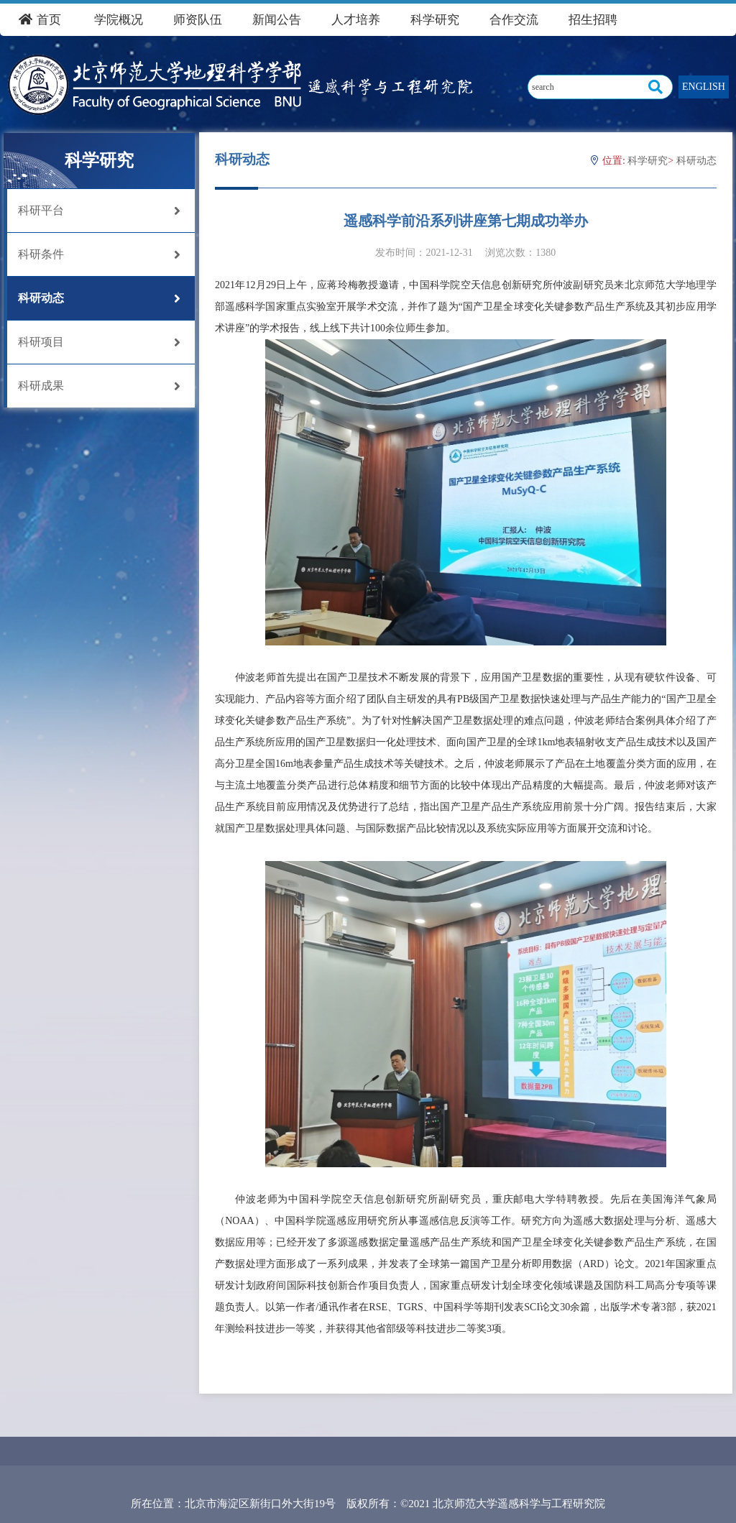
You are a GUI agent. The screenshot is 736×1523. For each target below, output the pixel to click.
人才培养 (355, 20)
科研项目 (99, 342)
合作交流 (513, 20)
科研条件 (99, 254)
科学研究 (434, 20)
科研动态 (99, 298)
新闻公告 (276, 20)
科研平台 (99, 210)
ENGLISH (703, 86)
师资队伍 (197, 20)
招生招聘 (593, 20)
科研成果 (99, 386)
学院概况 (118, 20)
